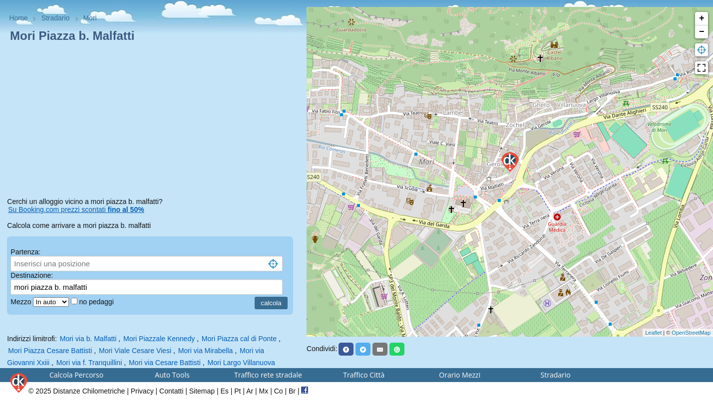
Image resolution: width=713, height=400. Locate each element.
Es (225, 391)
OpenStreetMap (691, 333)
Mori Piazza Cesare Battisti (50, 351)
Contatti (171, 391)
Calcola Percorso (76, 375)
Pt (237, 391)
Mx (264, 391)
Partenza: (25, 252)
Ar (249, 391)
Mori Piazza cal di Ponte (239, 339)
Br (292, 391)
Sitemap (202, 391)
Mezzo (21, 302)
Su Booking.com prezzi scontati (76, 209)
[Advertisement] (153, 122)
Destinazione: (31, 275)
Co (278, 391)
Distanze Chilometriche (89, 391)
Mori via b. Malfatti (88, 339)
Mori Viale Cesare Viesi (135, 351)
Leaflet (653, 333)
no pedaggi (97, 302)
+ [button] (702, 18)
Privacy (142, 391)
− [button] (702, 32)
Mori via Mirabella (205, 351)
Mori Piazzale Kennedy (159, 339)
